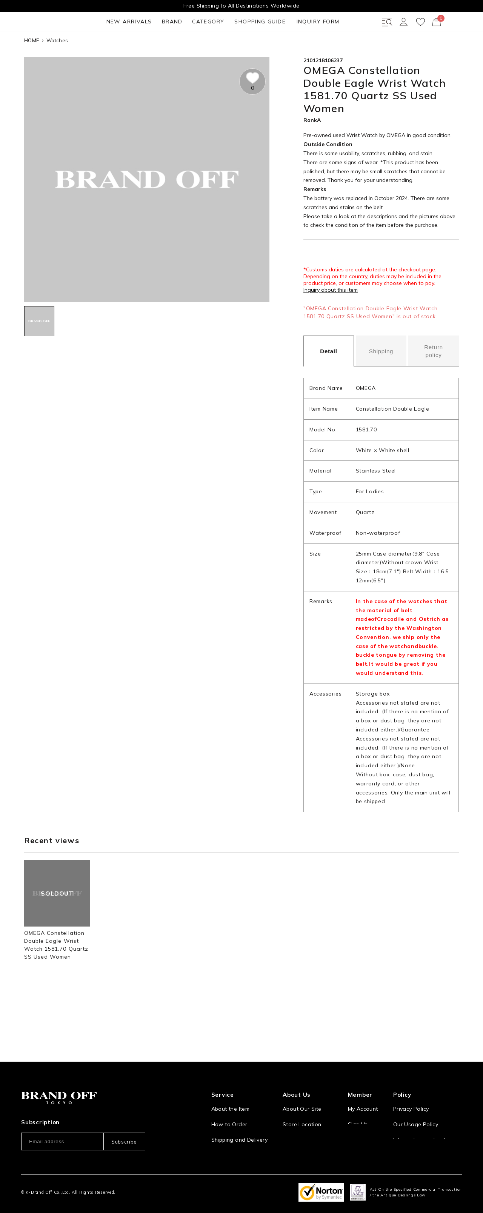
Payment (222, 1137)
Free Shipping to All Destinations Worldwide (241, 5)
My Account (363, 1091)
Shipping (381, 378)
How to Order (229, 1106)
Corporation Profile (307, 1122)
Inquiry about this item (330, 317)
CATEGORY (131, 48)
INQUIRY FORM (248, 48)
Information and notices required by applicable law (427, 1126)
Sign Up (358, 1106)
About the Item (230, 1091)
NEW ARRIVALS (45, 48)
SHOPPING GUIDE (187, 48)
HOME (31, 68)
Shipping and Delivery (239, 1122)
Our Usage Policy (415, 1106)
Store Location (302, 1106)
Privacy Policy (411, 1091)
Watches (57, 68)
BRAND (92, 48)
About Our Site (302, 1091)
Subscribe (124, 1124)
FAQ (216, 1153)
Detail (328, 379)
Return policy (433, 378)
